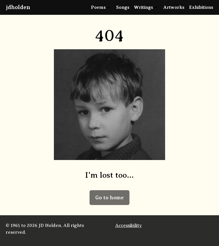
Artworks (173, 7)
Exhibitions (201, 7)
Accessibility (128, 225)
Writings (143, 7)
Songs (122, 7)
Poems (98, 7)
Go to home (109, 197)
